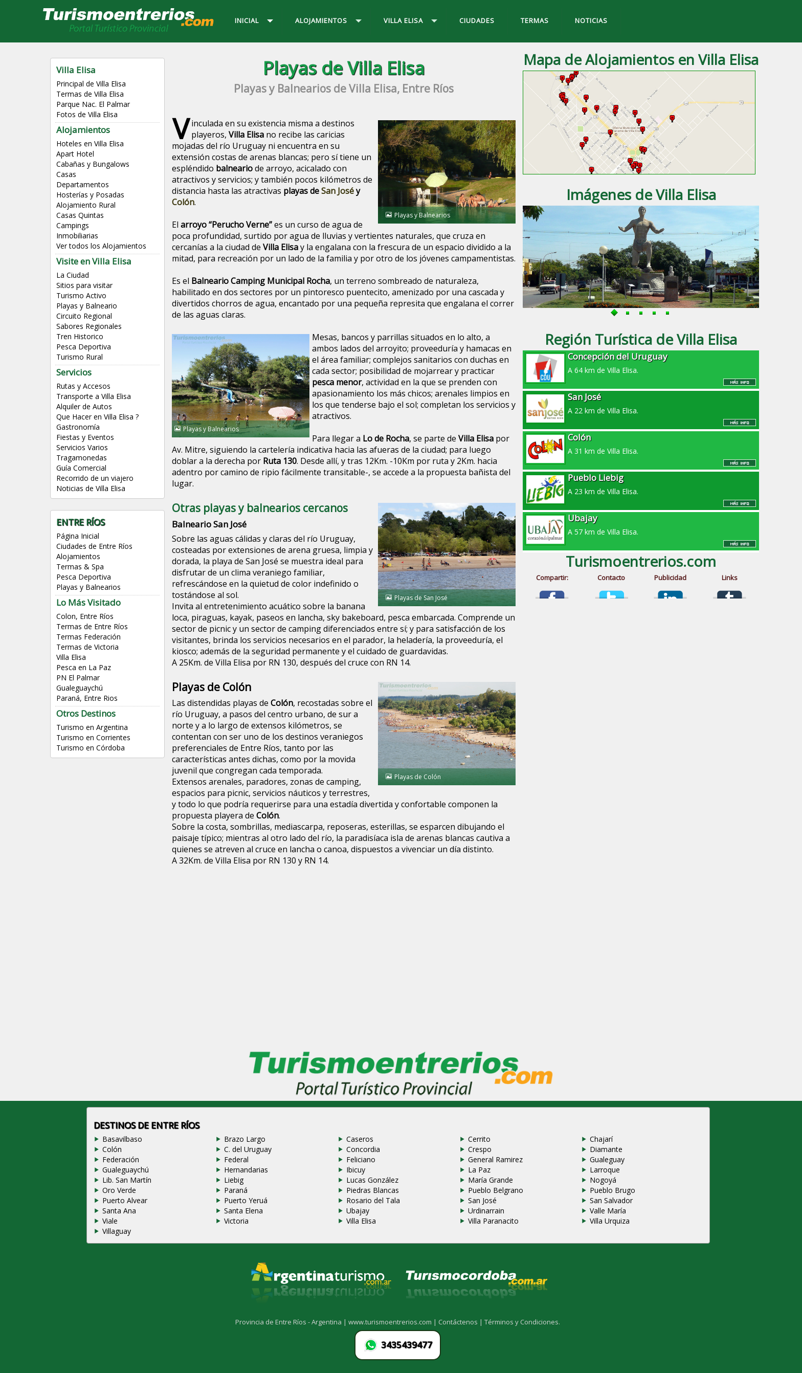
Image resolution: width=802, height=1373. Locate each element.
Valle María (608, 1210)
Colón (183, 202)
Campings (72, 225)
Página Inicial (77, 536)
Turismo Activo (81, 295)
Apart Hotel (75, 154)
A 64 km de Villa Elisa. (641, 362)
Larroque (605, 1170)
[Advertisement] (344, 960)
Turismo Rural (79, 357)
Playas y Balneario (86, 306)
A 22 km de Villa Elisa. (641, 403)
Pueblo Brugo (612, 1190)
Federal (236, 1159)
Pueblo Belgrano (495, 1190)
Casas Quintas (80, 215)
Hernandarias (246, 1170)
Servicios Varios (82, 447)
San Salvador (611, 1200)
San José (337, 190)
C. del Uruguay (248, 1149)
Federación (120, 1159)
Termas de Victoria (87, 647)
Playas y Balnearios (88, 587)
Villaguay (116, 1231)
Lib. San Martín (126, 1180)
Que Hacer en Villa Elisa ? (97, 417)
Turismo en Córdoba (90, 747)
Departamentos (82, 184)
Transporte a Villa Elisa (93, 396)
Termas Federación (88, 636)
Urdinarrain (486, 1210)
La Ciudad (72, 275)
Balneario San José (209, 524)
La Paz (479, 1170)
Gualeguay (607, 1159)
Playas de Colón (211, 687)
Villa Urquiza (610, 1221)
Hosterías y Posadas (90, 195)
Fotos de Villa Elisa (87, 114)
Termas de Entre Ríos (92, 626)
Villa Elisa (71, 657)
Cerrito (479, 1139)
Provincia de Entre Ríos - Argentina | (291, 1321)
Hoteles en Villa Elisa (90, 143)
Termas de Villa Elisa (90, 94)
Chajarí (601, 1139)
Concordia (363, 1149)
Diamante (606, 1149)
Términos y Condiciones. (522, 1321)
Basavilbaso (122, 1139)
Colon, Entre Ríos (85, 616)
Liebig (233, 1180)
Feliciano (360, 1159)
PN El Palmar (78, 677)
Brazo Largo (244, 1139)
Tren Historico (79, 336)
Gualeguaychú (79, 688)
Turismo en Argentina (92, 727)
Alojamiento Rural (86, 205)
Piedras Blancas (372, 1190)
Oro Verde (119, 1190)
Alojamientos (78, 556)
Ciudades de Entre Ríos (94, 546)
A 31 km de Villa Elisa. (641, 443)
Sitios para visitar (84, 285)
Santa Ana (119, 1210)
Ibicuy (355, 1170)
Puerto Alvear (124, 1200)
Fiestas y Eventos (85, 437)
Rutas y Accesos (83, 386)
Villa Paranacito (493, 1221)
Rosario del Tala (373, 1200)
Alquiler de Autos (84, 406)
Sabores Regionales (89, 326)
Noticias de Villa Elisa (90, 488)
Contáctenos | (461, 1321)
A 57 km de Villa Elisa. (641, 524)
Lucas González (372, 1180)
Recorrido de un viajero (94, 478)
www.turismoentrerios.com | (393, 1321)
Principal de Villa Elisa (91, 83)
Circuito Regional (84, 316)
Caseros (359, 1139)
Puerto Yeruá (246, 1200)
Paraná (236, 1190)
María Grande (490, 1180)
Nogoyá (603, 1180)
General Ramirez (495, 1159)
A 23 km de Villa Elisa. (641, 484)
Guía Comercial (81, 468)
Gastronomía (78, 427)
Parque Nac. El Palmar (93, 104)
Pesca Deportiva (83, 346)
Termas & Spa (80, 566)
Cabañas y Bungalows (92, 164)
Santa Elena (243, 1210)
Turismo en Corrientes (93, 737)
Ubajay (357, 1210)
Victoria (236, 1221)
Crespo (480, 1149)
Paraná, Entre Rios (87, 698)
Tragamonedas (81, 457)
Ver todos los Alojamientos (101, 246)
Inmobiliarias (77, 235)
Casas (66, 174)
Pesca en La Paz (83, 667)
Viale (110, 1221)
